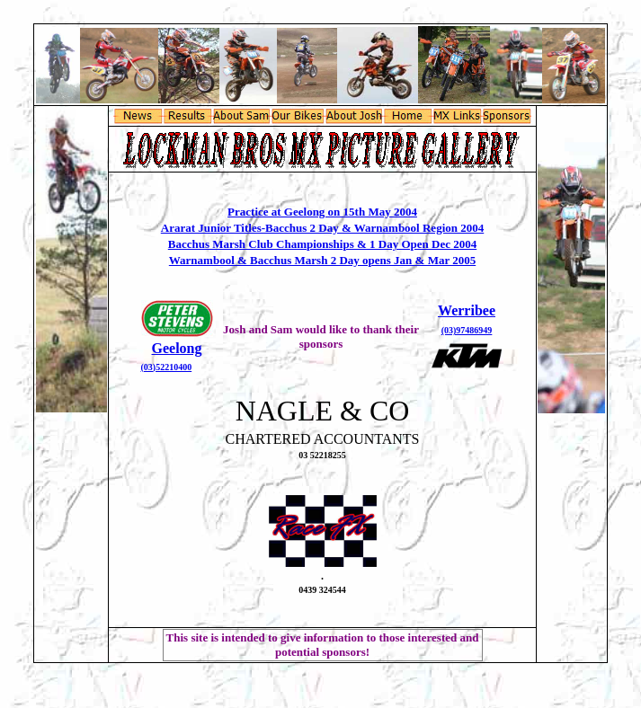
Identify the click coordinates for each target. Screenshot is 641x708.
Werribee (466, 310)
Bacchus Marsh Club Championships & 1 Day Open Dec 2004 (322, 244)
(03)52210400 (166, 367)
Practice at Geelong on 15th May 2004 (322, 211)
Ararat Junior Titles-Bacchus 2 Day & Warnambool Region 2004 (322, 228)
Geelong (177, 348)
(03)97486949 (467, 330)
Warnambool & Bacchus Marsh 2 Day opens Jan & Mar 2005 (322, 260)
